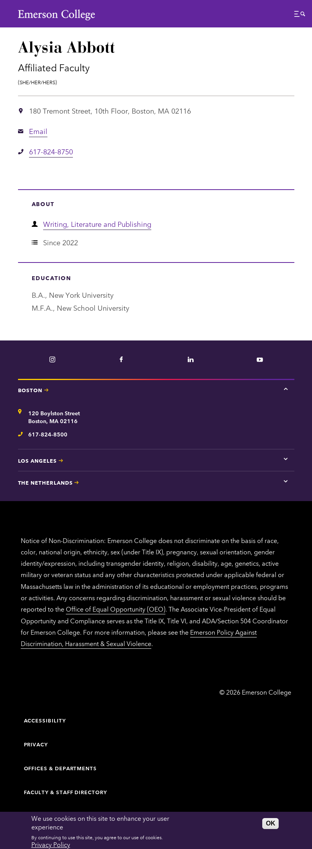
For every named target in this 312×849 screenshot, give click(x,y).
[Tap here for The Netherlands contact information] (285, 481)
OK (270, 823)
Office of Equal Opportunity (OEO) (115, 609)
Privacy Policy (50, 844)
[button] (300, 16)
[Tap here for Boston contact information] (285, 388)
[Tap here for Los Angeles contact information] (285, 459)
